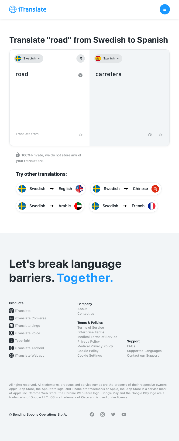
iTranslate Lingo (27, 325)
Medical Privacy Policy (95, 346)
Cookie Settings (89, 355)
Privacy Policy (88, 341)
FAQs (131, 346)
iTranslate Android (29, 348)
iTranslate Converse (30, 318)
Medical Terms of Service (97, 337)
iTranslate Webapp (30, 355)
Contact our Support (143, 355)
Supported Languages (144, 351)
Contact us (85, 313)
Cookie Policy (88, 351)
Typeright (22, 340)
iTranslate (23, 311)
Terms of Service (90, 327)
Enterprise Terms (90, 332)
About (82, 309)
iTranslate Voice (27, 333)
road (45, 100)
